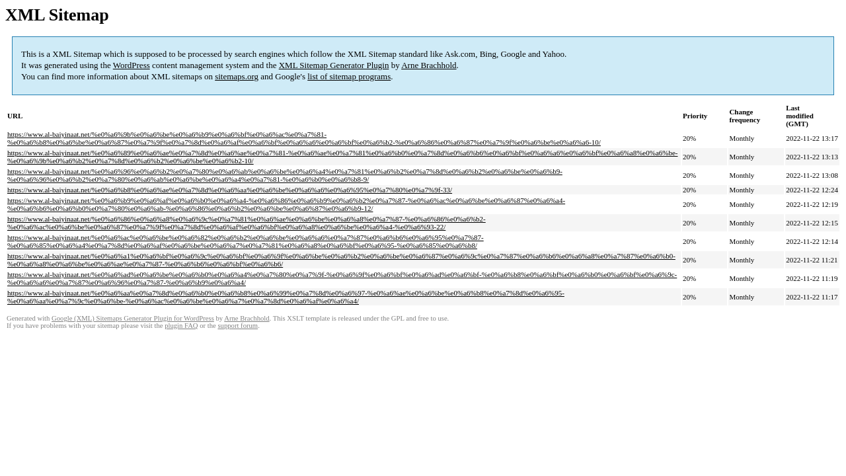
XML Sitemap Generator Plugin (334, 65)
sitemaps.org (236, 76)
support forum (237, 325)
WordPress (131, 65)
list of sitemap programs (349, 76)
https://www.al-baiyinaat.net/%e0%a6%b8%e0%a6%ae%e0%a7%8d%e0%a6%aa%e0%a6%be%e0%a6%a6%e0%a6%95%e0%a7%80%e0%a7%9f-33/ (229, 190)
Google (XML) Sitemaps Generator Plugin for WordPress (133, 318)
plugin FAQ (181, 325)
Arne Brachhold (428, 65)
